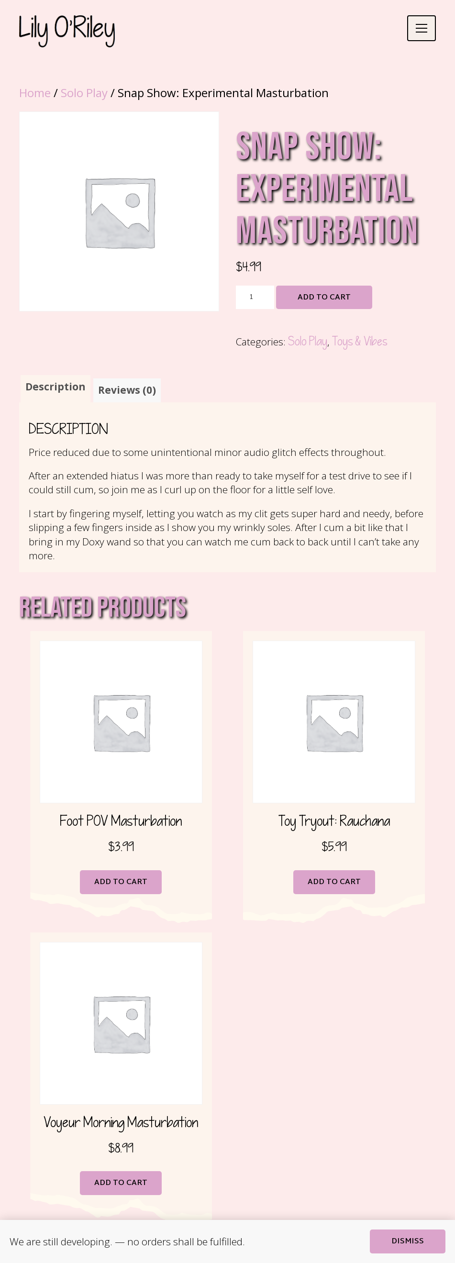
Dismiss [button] (407, 1242)
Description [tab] (55, 386)
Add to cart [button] (120, 884)
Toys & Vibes (359, 341)
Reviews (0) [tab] (127, 391)
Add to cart (324, 298)
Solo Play (84, 92)
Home (35, 92)
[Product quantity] (255, 298)
